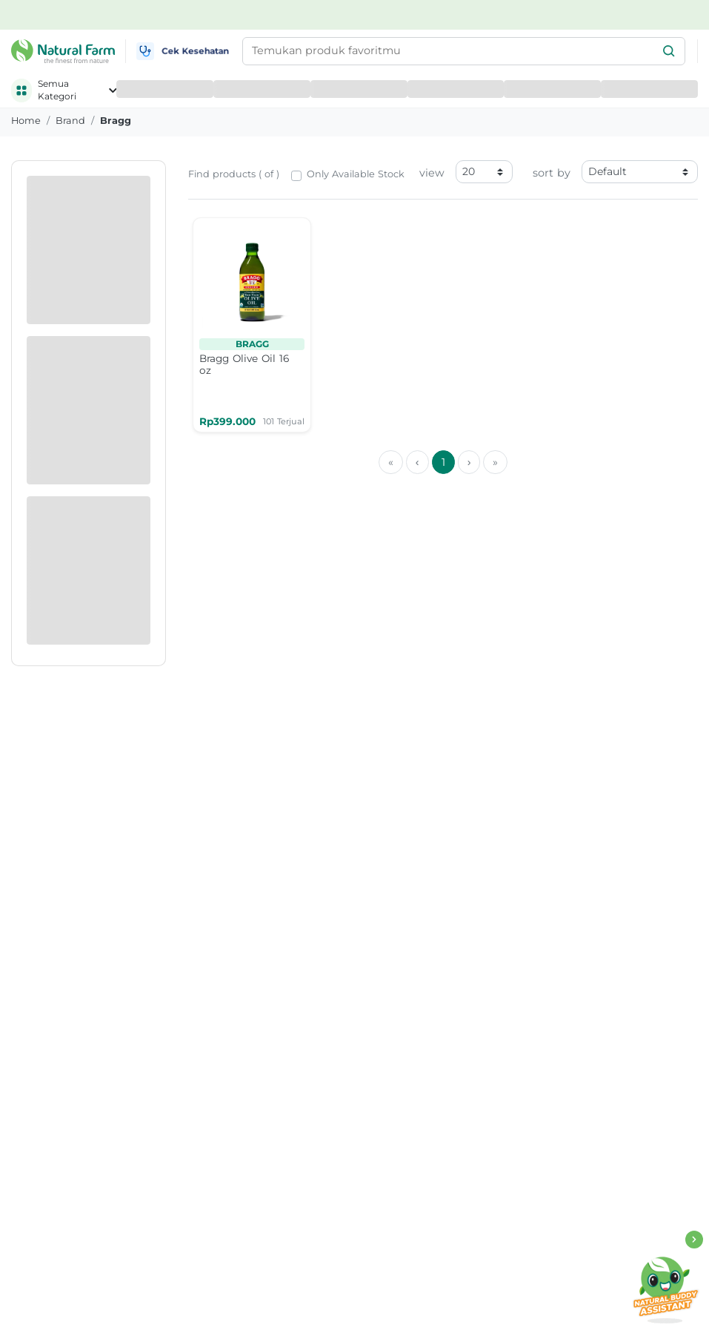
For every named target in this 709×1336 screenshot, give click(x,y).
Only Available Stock (356, 174)
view (432, 173)
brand (70, 120)
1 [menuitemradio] (443, 462)
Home (26, 120)
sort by (551, 173)
